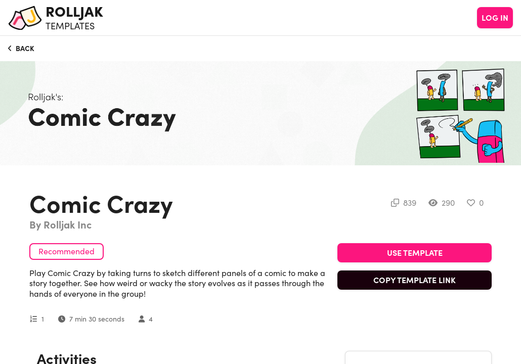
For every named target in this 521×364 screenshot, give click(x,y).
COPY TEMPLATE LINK (414, 280)
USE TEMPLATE (415, 253)
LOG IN (495, 18)
